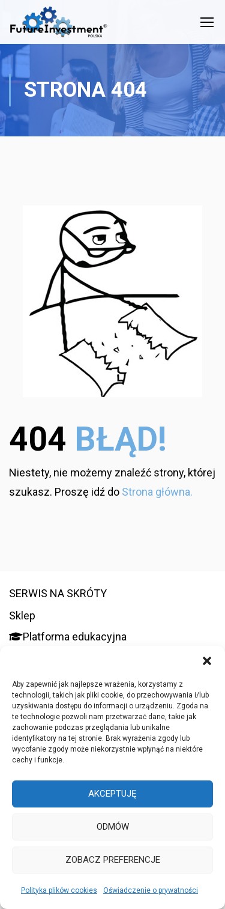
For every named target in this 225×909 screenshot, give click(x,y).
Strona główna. (157, 491)
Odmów (113, 826)
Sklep (22, 615)
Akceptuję (112, 793)
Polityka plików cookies (59, 890)
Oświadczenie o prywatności (150, 890)
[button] (207, 661)
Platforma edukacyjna (68, 636)
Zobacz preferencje (112, 859)
